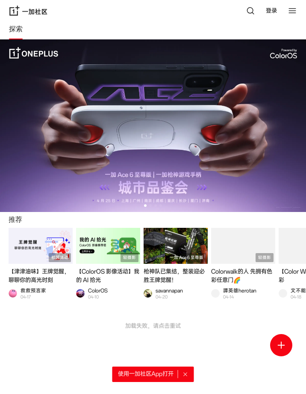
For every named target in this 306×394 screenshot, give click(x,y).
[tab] (15, 30)
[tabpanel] (153, 216)
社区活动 (59, 257)
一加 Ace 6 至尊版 (186, 257)
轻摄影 (129, 257)
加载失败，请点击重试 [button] (153, 326)
